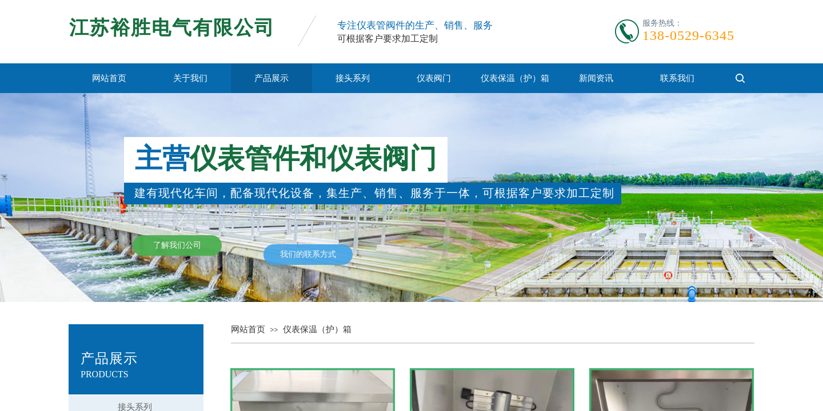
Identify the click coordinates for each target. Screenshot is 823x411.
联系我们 (677, 78)
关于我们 (190, 78)
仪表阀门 (434, 78)
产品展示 (271, 78)
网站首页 (109, 78)
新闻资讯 (596, 78)
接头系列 (352, 78)
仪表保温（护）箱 (515, 78)
